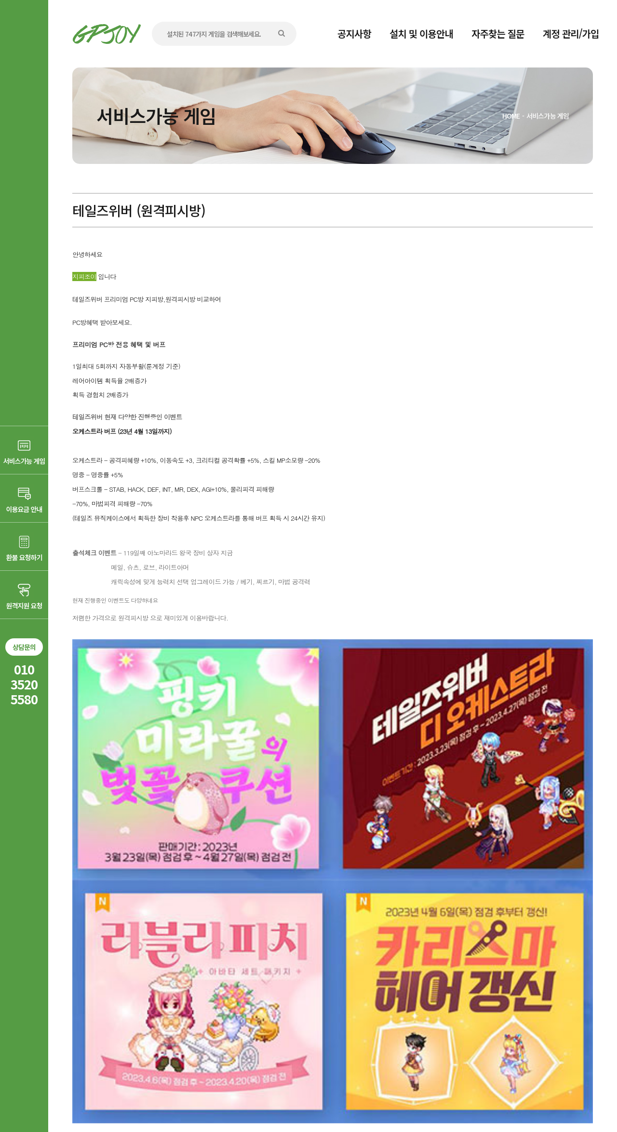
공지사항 (354, 33)
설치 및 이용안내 (421, 33)
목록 (573, 963)
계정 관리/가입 (571, 33)
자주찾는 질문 (497, 33)
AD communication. (220, 1100)
